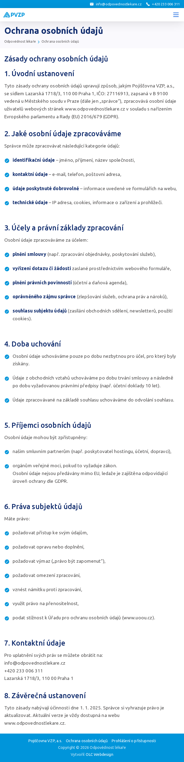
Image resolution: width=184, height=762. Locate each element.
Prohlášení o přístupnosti (133, 741)
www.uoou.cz (137, 617)
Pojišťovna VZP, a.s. (45, 741)
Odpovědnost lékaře (20, 41)
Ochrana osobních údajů (60, 41)
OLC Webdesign (99, 754)
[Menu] (176, 14)
